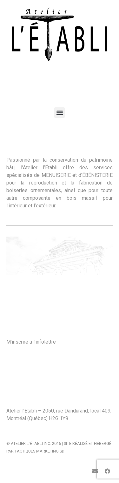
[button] (59, 112)
